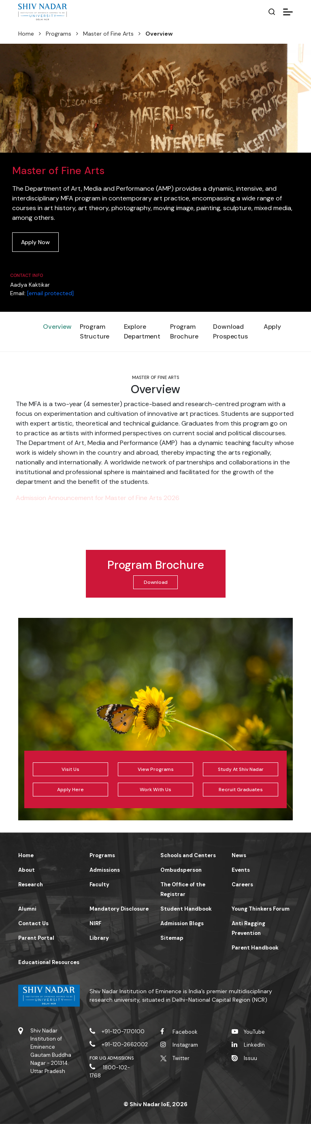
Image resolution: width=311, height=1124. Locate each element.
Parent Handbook (255, 947)
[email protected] (50, 293)
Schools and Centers (188, 855)
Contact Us (33, 923)
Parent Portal (36, 938)
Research (30, 884)
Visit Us (70, 769)
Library (99, 938)
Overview (57, 326)
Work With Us (155, 789)
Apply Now (35, 242)
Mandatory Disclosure (119, 908)
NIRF (95, 923)
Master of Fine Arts (108, 33)
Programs (58, 33)
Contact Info (26, 275)
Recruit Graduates (241, 789)
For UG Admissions (111, 1058)
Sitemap (171, 938)
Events (241, 869)
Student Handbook (186, 908)
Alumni (27, 908)
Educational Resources (48, 962)
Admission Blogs (182, 923)
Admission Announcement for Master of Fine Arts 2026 (97, 498)
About (26, 869)
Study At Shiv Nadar (241, 769)
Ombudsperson (181, 869)
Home (26, 33)
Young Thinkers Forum (261, 908)
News (239, 855)
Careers (242, 884)
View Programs (156, 769)
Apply (272, 326)
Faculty (99, 884)
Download (156, 582)
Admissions (104, 869)
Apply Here (70, 789)
